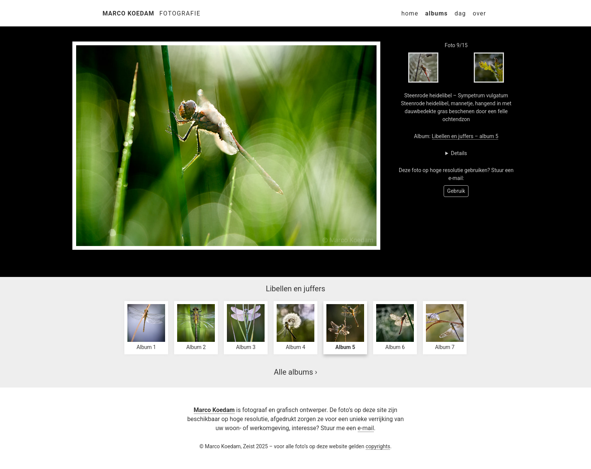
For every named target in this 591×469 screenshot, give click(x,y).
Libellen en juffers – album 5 (465, 136)
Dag (460, 13)
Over (479, 13)
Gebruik (456, 191)
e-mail (366, 428)
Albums (436, 13)
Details (459, 153)
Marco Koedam (128, 13)
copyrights (378, 446)
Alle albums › (295, 372)
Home (409, 13)
